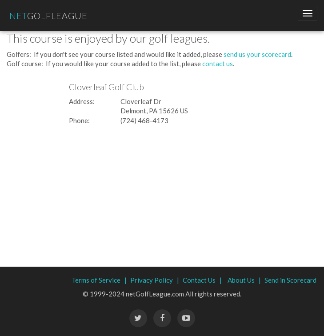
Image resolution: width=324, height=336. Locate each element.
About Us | (244, 280)
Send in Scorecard (290, 280)
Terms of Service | (99, 280)
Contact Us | (202, 280)
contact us (217, 64)
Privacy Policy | (154, 280)
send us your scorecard (257, 54)
